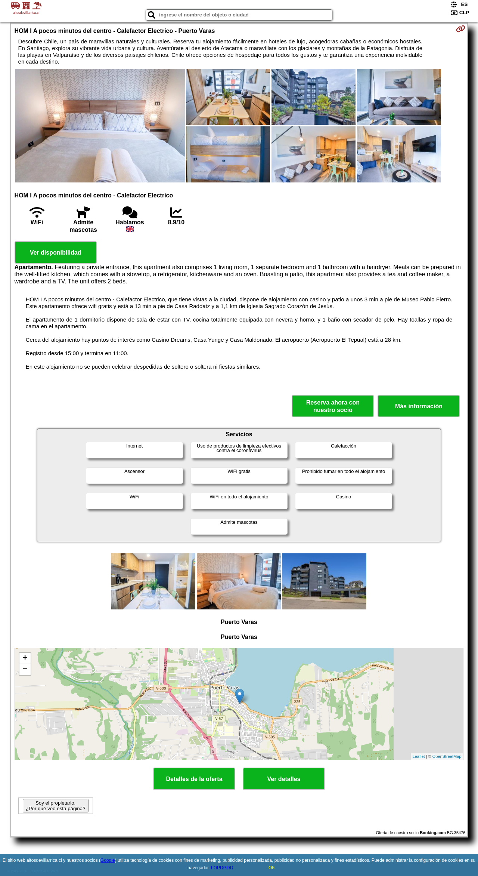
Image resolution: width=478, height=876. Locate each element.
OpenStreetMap (447, 756)
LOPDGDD (222, 867)
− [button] (24, 669)
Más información (419, 406)
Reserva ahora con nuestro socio (333, 406)
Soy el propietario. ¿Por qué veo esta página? (56, 805)
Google (107, 860)
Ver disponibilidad (55, 252)
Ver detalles (284, 779)
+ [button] (24, 658)
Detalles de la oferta (194, 779)
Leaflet (419, 756)
